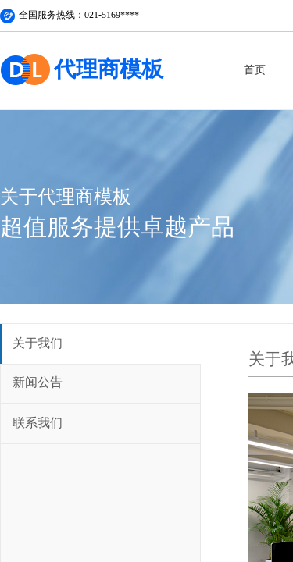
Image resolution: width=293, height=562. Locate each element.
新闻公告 (38, 382)
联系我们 (38, 422)
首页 (255, 70)
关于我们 (38, 343)
